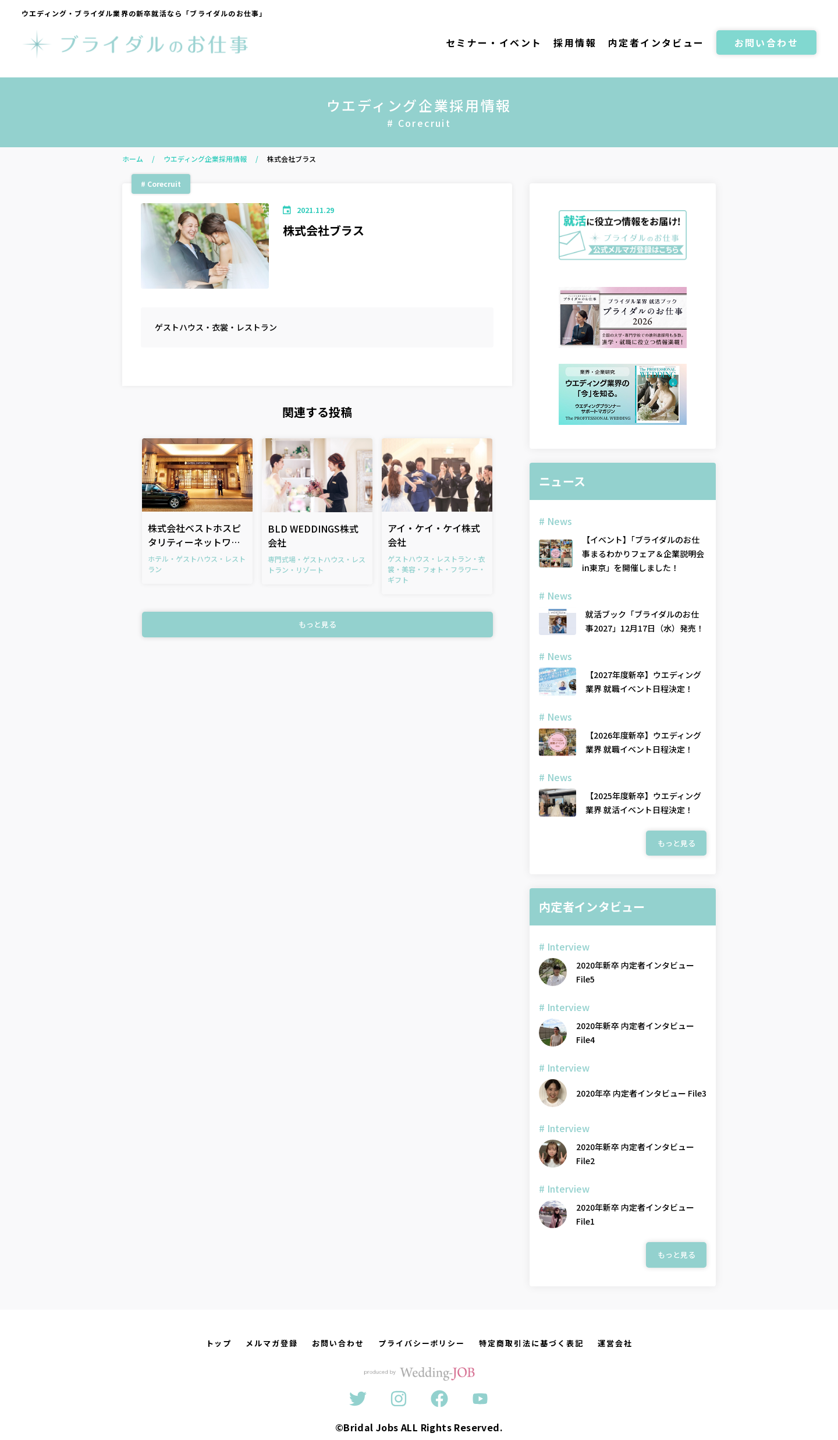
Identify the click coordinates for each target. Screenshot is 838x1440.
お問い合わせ (766, 42)
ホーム (132, 159)
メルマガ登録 (272, 1343)
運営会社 (615, 1343)
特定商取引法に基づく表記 (531, 1343)
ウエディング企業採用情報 (205, 159)
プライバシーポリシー (422, 1343)
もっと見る (317, 624)
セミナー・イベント (494, 42)
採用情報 (574, 42)
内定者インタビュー (656, 42)
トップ (219, 1343)
